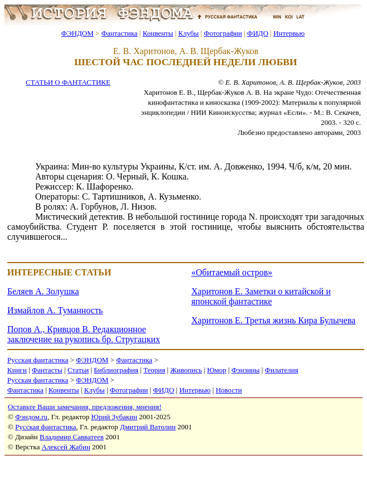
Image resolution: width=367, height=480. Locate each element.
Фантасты (47, 370)
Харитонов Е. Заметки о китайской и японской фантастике (261, 296)
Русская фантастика (37, 360)
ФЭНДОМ (77, 33)
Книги (17, 370)
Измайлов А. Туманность (55, 310)
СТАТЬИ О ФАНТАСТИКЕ (68, 82)
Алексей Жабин (66, 447)
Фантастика (120, 33)
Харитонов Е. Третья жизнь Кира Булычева (273, 320)
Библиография (116, 370)
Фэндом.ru (31, 417)
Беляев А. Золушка (43, 291)
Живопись (186, 370)
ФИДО (257, 33)
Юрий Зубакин (114, 417)
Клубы (188, 33)
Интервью (289, 33)
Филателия (281, 370)
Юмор (216, 370)
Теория (154, 370)
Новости (229, 390)
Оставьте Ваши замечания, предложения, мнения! (84, 407)
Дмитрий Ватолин (148, 427)
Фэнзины (245, 370)
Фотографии (223, 33)
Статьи (78, 370)
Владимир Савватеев (72, 437)
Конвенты (158, 33)
